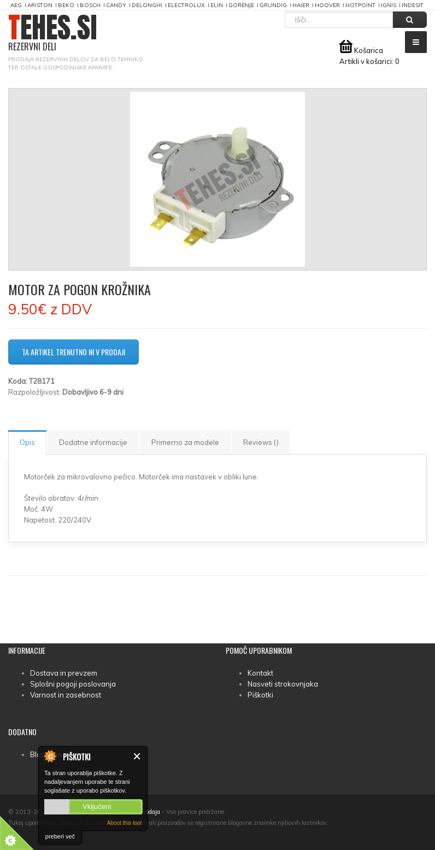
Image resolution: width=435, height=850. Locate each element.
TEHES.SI (52, 33)
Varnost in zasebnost (65, 694)
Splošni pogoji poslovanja (73, 683)
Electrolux (186, 5)
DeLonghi (147, 5)
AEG (16, 5)
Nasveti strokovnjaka (283, 683)
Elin (216, 5)
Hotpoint (360, 5)
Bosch (90, 5)
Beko (66, 5)
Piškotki (260, 694)
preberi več (60, 836)
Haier (300, 5)
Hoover (327, 5)
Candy (116, 5)
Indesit (413, 5)
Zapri (137, 756)
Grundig (273, 5)
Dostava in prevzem (63, 673)
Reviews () (261, 442)
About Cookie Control (50, 756)
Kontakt (260, 673)
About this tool (124, 823)
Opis (27, 442)
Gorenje (241, 5)
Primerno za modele (185, 442)
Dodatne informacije (93, 442)
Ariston (39, 5)
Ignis (388, 5)
